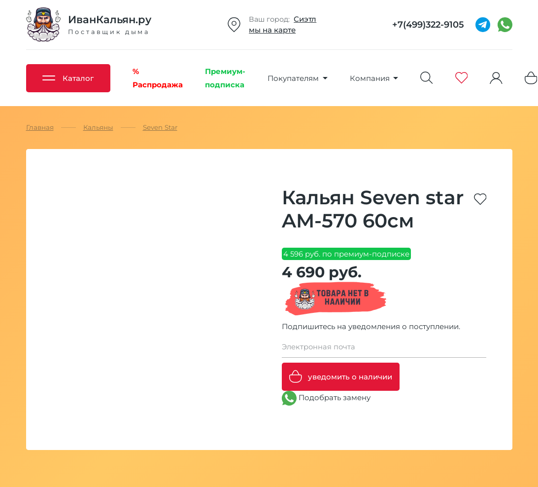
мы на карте (272, 30)
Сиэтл (305, 19)
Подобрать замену (326, 398)
